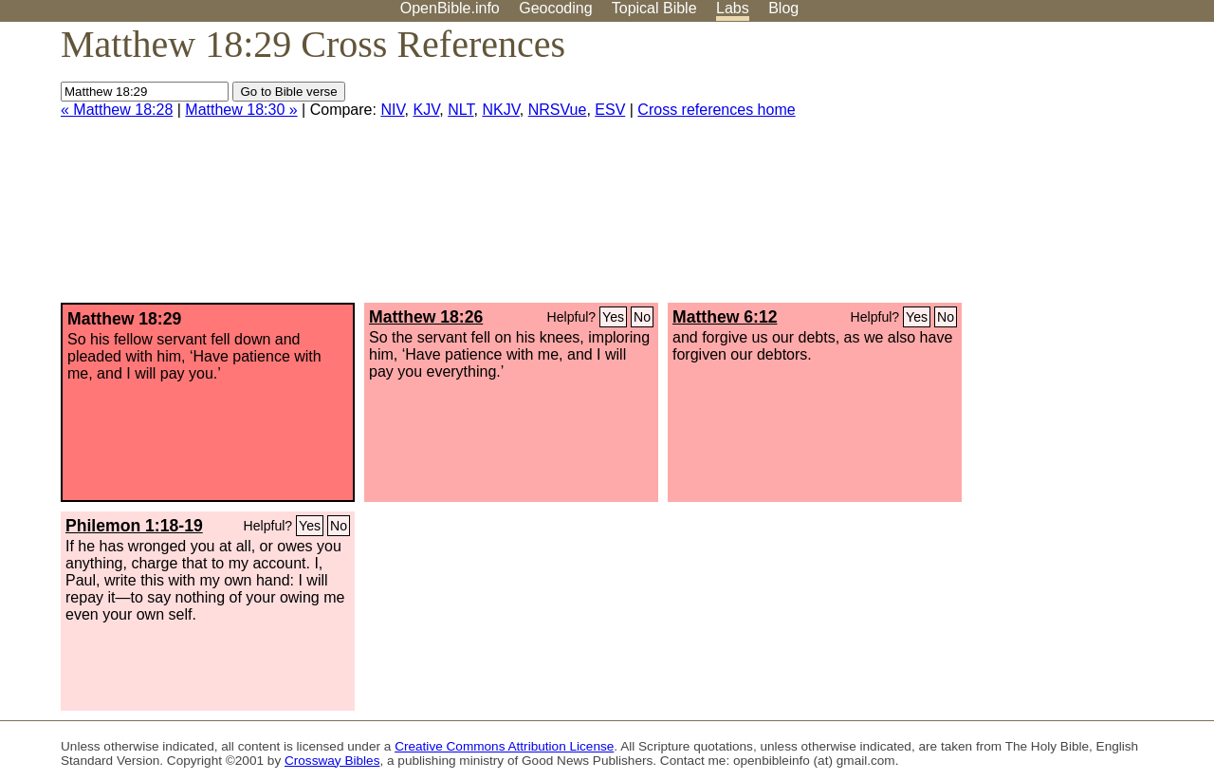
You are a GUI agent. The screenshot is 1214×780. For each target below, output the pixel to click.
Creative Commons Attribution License (504, 746)
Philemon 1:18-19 (134, 525)
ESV (610, 110)
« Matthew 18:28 (117, 110)
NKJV (500, 110)
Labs (732, 8)
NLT (460, 110)
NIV (392, 110)
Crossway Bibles (332, 760)
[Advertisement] (1022, 170)
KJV (426, 110)
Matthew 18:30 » (241, 110)
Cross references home (716, 110)
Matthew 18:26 (426, 316)
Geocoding (555, 8)
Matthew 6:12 (724, 316)
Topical (654, 8)
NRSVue (557, 110)
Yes (613, 317)
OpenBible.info (450, 8)
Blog (783, 8)
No (642, 317)
